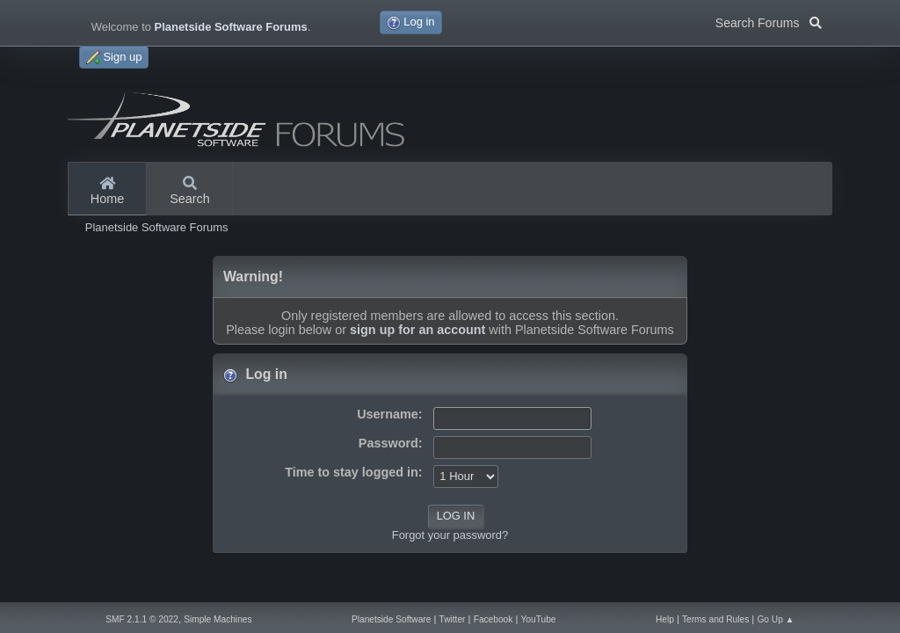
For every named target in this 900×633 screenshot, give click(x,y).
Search (190, 192)
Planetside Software (391, 619)
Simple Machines (217, 619)
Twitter (452, 619)
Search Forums (768, 21)
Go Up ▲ (775, 619)
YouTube (538, 619)
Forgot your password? (450, 535)
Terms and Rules (715, 619)
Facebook (493, 619)
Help (665, 619)
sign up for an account (417, 330)
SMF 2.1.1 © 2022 (141, 619)
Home (107, 192)
